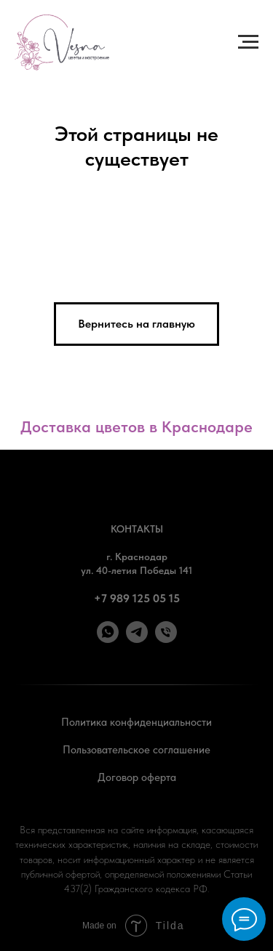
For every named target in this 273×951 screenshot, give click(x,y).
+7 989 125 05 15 (137, 598)
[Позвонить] (166, 639)
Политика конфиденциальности (136, 722)
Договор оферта (137, 777)
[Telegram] (137, 639)
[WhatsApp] (108, 639)
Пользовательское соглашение (136, 749)
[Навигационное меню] (248, 42)
